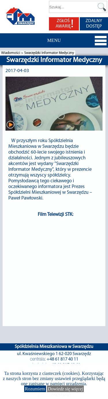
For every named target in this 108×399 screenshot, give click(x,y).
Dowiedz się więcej (65, 388)
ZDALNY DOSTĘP (94, 24)
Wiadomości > (12, 53)
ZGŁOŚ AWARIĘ (64, 23)
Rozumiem (35, 388)
